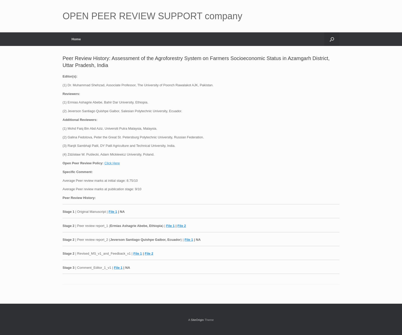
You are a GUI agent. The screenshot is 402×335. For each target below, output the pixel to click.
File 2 (181, 226)
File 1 (112, 212)
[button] (331, 39)
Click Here (112, 163)
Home (76, 39)
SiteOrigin (197, 319)
